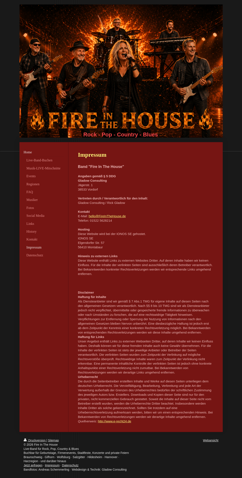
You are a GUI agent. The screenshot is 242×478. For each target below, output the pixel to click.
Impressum (52, 465)
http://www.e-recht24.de (114, 421)
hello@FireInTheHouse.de (107, 216)
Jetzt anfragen (33, 465)
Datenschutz (70, 465)
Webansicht (210, 440)
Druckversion (35, 440)
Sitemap (53, 440)
